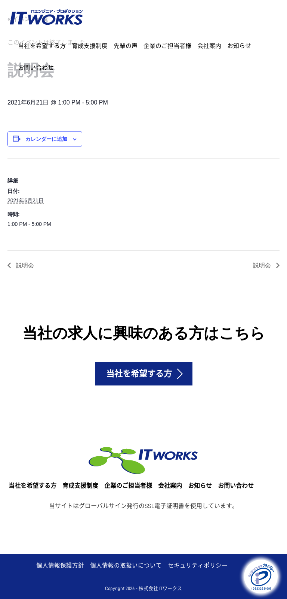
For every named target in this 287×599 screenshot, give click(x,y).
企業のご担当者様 (167, 46)
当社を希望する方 (42, 46)
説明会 (24, 265)
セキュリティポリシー (198, 566)
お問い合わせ (36, 68)
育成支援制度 (90, 46)
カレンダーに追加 (46, 139)
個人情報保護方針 (60, 566)
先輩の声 (126, 46)
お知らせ (239, 46)
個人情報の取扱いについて (126, 566)
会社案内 (209, 46)
